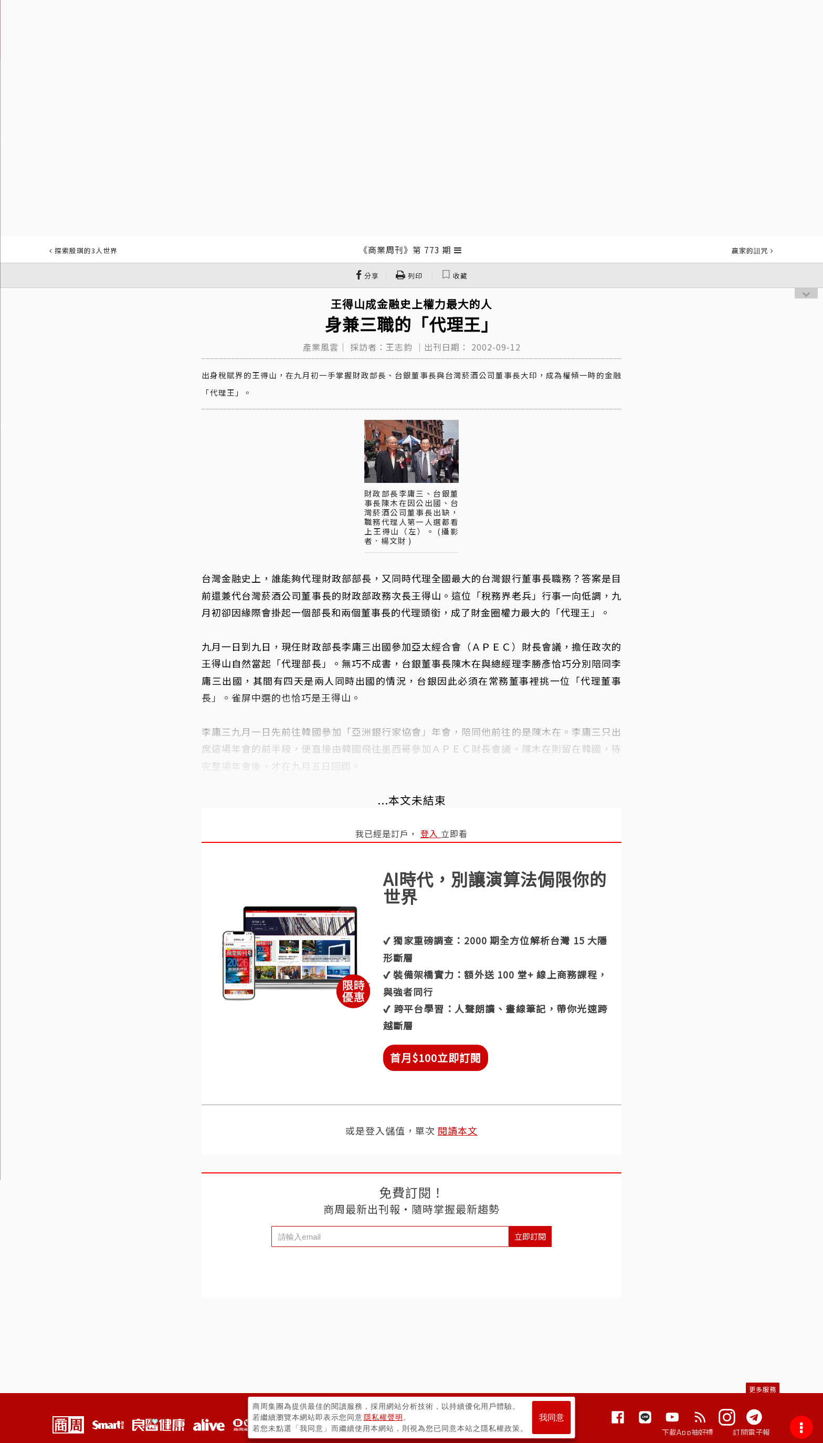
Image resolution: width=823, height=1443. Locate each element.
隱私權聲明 (383, 1417)
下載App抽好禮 (688, 1432)
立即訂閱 (530, 1236)
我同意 (551, 1417)
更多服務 (762, 1389)
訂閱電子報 (751, 1432)
